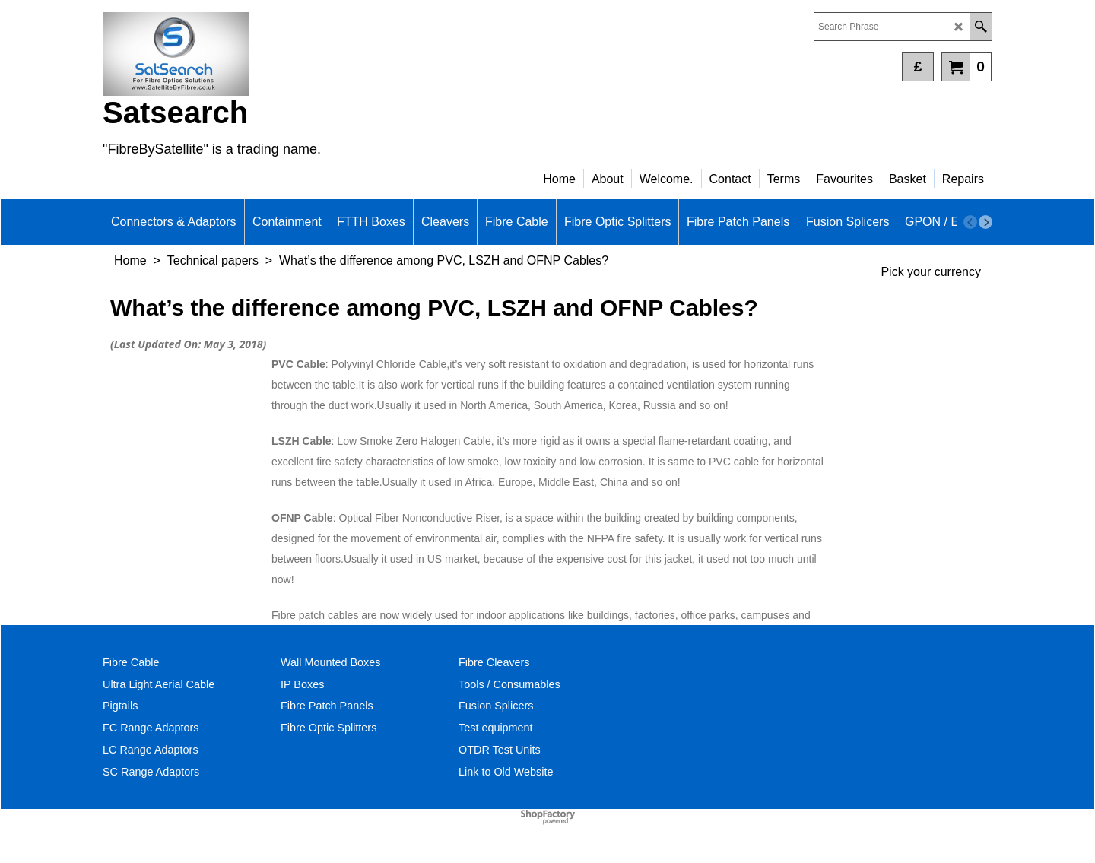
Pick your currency (931, 271)
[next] (985, 222)
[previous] (970, 222)
